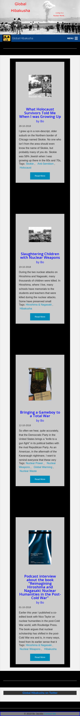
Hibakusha (26, 308)
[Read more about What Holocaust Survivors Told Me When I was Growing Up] (40, 86)
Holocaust (25, 167)
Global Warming (43, 467)
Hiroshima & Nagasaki (39, 304)
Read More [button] (40, 176)
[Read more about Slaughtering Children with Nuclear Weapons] (40, 234)
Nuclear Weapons (30, 649)
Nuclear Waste (28, 471)
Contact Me (50, 713)
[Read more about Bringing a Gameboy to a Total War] (40, 384)
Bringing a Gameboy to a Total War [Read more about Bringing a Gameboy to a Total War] (40, 414)
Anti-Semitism (45, 163)
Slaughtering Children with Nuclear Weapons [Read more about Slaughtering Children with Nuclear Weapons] (40, 255)
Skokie (30, 163)
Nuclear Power (35, 463)
